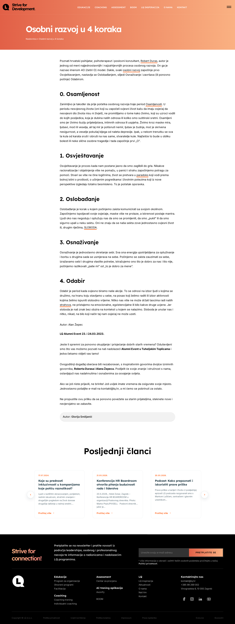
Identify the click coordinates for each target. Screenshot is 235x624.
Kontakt (182, 7)
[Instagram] (192, 600)
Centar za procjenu (106, 581)
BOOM (133, 7)
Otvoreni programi (63, 584)
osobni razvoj (131, 70)
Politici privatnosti (148, 563)
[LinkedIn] (200, 600)
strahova (65, 304)
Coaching (101, 7)
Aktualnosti (144, 584)
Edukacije (83, 7)
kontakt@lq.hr (188, 581)
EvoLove (200, 618)
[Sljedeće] (204, 494)
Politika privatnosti (51, 618)
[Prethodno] (30, 494)
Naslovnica (31, 39)
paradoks (143, 175)
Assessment (118, 7)
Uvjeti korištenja (78, 618)
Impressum (126, 618)
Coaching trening (63, 599)
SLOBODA (90, 227)
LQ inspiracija (150, 7)
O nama (168, 7)
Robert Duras (149, 60)
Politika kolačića (103, 618)
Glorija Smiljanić (81, 416)
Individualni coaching (65, 603)
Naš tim (143, 592)
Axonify (100, 592)
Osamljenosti (154, 104)
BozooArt (219, 618)
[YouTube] (209, 599)
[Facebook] (184, 600)
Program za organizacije (67, 581)
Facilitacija (59, 588)
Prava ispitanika (149, 618)
